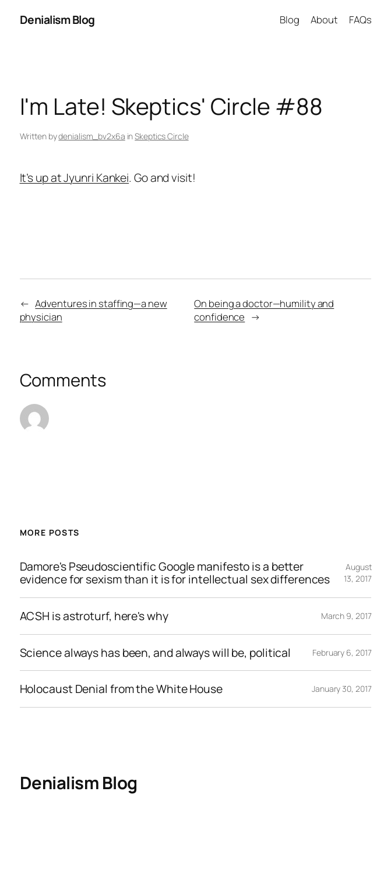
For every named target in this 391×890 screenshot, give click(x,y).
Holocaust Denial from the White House (121, 689)
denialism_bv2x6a (91, 136)
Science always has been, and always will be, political (155, 652)
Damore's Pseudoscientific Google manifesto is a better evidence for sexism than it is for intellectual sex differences (175, 573)
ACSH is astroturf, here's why (94, 616)
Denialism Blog (57, 19)
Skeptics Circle (162, 136)
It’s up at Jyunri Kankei (74, 177)
